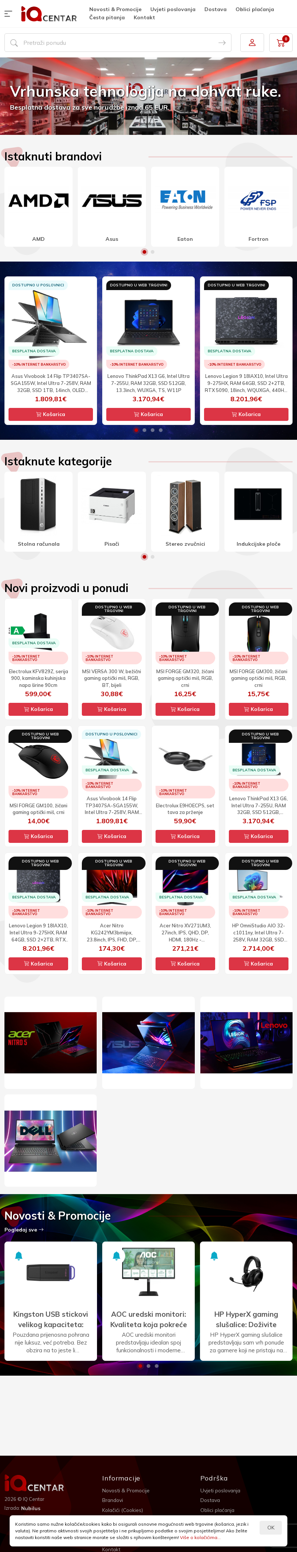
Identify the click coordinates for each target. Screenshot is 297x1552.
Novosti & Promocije (115, 9)
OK (270, 1527)
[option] (148, 96)
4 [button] (160, 430)
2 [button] (152, 252)
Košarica (50, 414)
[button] (10, 13)
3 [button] (152, 430)
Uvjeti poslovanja (173, 9)
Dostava (215, 9)
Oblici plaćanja (255, 9)
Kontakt (144, 17)
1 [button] (144, 252)
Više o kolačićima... (200, 1537)
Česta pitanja (107, 17)
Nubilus (31, 1508)
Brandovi (113, 1500)
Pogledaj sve (24, 1229)
